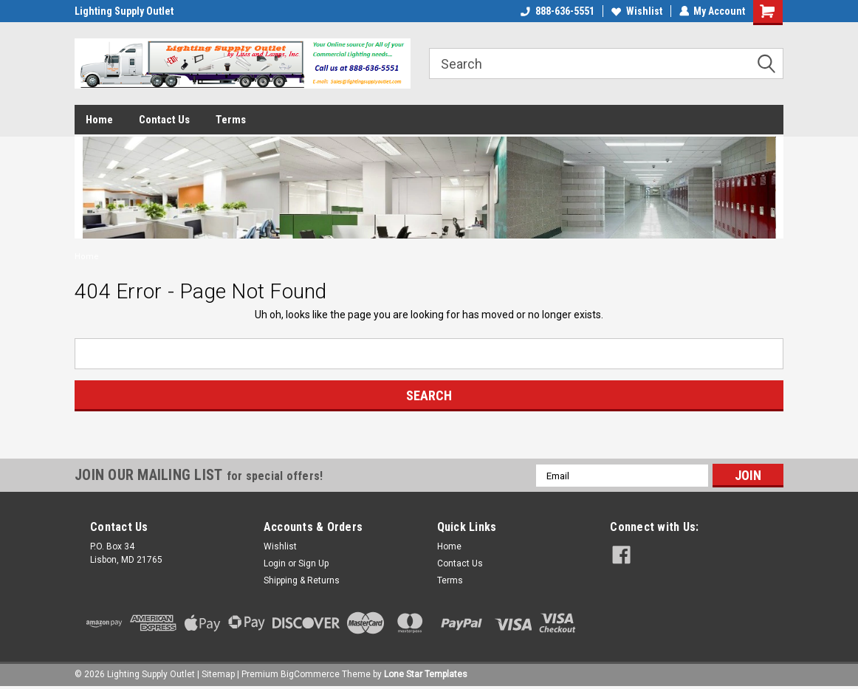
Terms (231, 119)
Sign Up (313, 563)
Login (275, 563)
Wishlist (636, 11)
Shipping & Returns (302, 580)
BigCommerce (310, 674)
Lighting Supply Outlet (124, 11)
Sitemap (218, 674)
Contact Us (164, 119)
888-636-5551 (557, 11)
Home (99, 119)
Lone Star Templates (425, 674)
